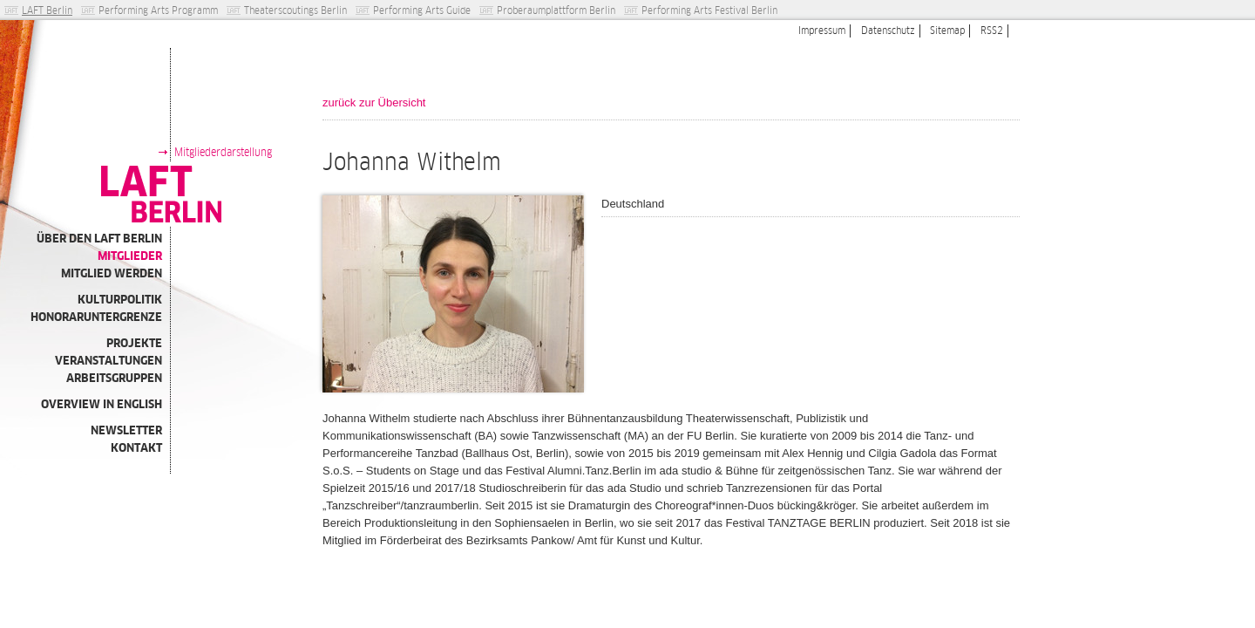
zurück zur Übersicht (373, 102)
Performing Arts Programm (158, 10)
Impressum (821, 30)
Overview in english (101, 404)
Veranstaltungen (108, 360)
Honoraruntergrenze (96, 317)
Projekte (134, 343)
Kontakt (136, 447)
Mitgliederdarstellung (223, 152)
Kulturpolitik (120, 299)
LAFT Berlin (47, 10)
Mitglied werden (111, 273)
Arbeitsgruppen (114, 378)
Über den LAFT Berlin (99, 238)
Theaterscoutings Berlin (295, 10)
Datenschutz (888, 30)
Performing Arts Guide (422, 10)
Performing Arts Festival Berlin (709, 10)
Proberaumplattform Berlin (556, 10)
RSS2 (991, 30)
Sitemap (947, 30)
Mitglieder (130, 256)
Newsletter (126, 430)
